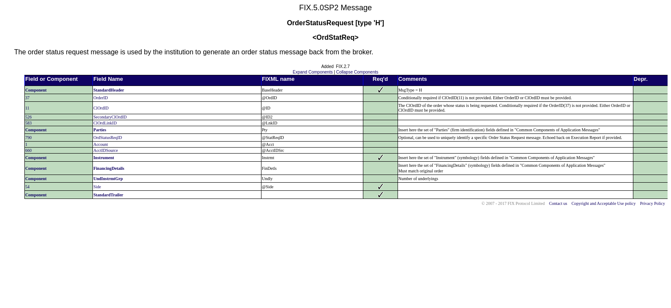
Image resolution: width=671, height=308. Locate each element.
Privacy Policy (652, 203)
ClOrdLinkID (104, 123)
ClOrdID (101, 108)
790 (28, 137)
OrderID (100, 97)
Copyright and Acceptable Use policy (603, 203)
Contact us (558, 203)
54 (27, 186)
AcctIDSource (105, 150)
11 (27, 108)
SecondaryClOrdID (110, 117)
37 (27, 97)
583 (28, 123)
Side (97, 186)
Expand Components (313, 72)
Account (100, 144)
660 (28, 150)
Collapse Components (357, 72)
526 (28, 117)
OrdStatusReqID (107, 137)
